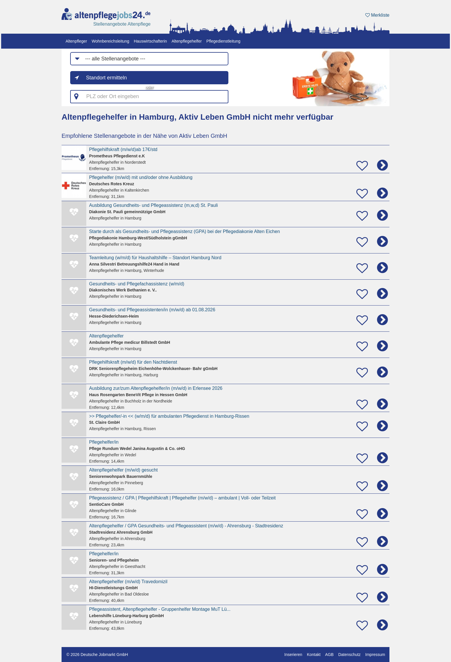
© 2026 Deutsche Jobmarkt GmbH (97, 654)
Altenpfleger (76, 41)
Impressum (375, 654)
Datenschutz (349, 654)
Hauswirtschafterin (150, 41)
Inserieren (293, 654)
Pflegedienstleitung (223, 41)
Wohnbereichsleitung (110, 41)
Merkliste (377, 15)
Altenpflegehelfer (186, 41)
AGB (329, 654)
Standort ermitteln (106, 78)
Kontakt (313, 654)
